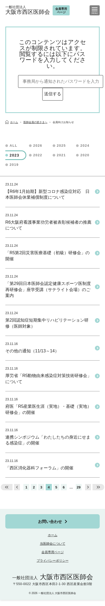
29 (79, 487)
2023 (14, 155)
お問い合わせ (50, 521)
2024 (84, 146)
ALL (13, 146)
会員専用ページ (52, 552)
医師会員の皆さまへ (35, 122)
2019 (14, 165)
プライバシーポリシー (53, 560)
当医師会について (52, 544)
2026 (37, 146)
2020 (84, 155)
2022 (37, 155)
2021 (61, 155)
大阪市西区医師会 (27, 10)
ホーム (52, 535)
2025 (61, 146)
